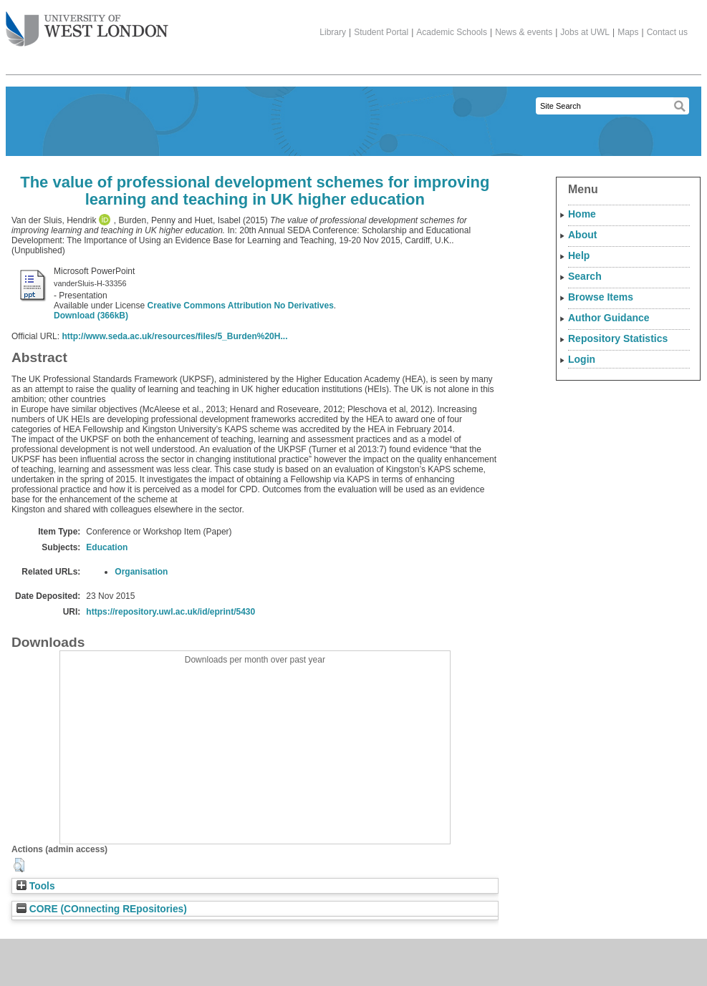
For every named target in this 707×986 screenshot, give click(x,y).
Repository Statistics (618, 338)
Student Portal (381, 32)
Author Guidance (609, 317)
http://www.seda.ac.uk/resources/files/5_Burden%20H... (174, 336)
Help (579, 255)
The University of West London (87, 24)
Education (107, 547)
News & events (523, 32)
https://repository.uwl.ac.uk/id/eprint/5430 (170, 612)
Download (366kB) (91, 316)
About (582, 234)
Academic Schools (451, 32)
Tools (35, 886)
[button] (19, 865)
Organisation (141, 572)
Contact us (667, 32)
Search (585, 276)
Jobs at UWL (585, 32)
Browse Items (600, 297)
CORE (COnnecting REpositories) (101, 909)
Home (582, 214)
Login (581, 359)
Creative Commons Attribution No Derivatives (241, 306)
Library (332, 32)
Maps (627, 32)
